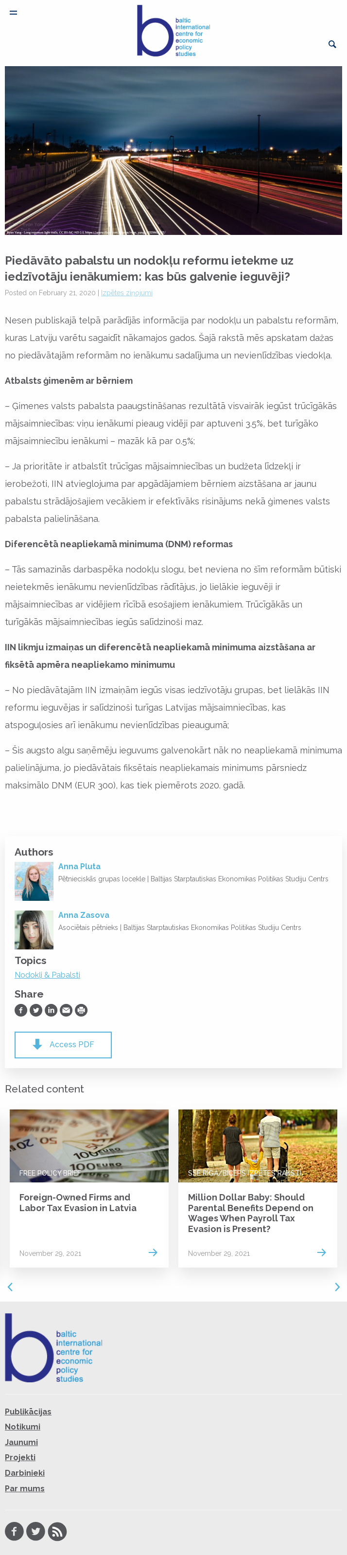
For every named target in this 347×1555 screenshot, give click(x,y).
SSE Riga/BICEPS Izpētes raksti (244, 1173)
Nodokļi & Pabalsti (47, 975)
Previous (10, 1287)
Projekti (20, 1457)
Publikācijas (28, 1411)
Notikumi (22, 1426)
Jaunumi (21, 1442)
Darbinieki (25, 1473)
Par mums (25, 1488)
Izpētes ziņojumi (127, 293)
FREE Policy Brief (50, 1173)
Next (337, 1287)
